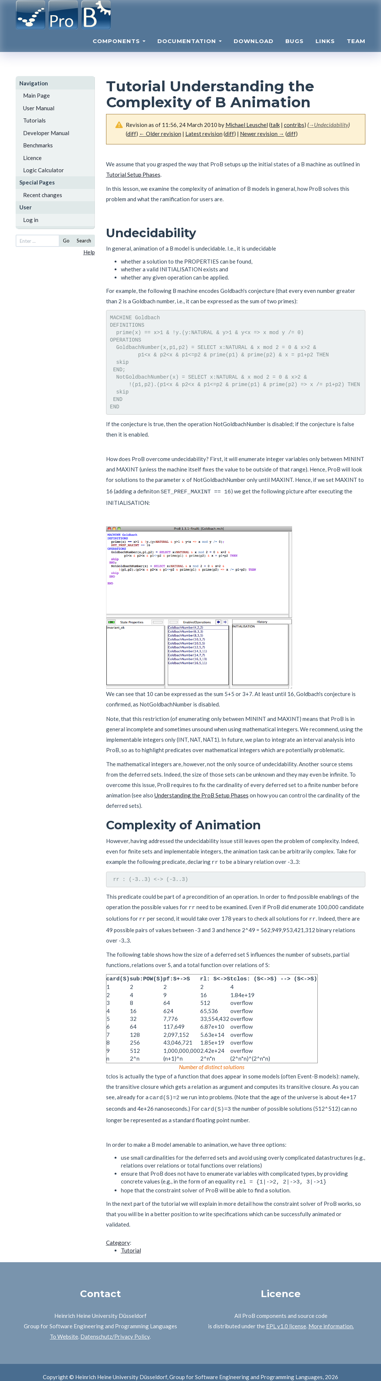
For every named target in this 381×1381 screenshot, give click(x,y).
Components (119, 50)
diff (131, 133)
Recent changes (42, 195)
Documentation (189, 50)
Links (325, 50)
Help (89, 252)
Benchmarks (38, 145)
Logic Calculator (43, 170)
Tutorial (131, 1241)
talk (275, 124)
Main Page (36, 95)
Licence (32, 157)
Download (253, 50)
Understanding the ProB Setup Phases (201, 793)
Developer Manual (46, 133)
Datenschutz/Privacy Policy (115, 1327)
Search (84, 241)
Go (66, 241)
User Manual (38, 108)
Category (118, 1233)
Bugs (294, 50)
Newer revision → (262, 133)
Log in (30, 219)
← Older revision (160, 133)
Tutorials (34, 120)
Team (356, 50)
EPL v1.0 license (286, 1316)
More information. (331, 1316)
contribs (294, 124)
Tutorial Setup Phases (133, 174)
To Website (64, 1327)
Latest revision (203, 133)
